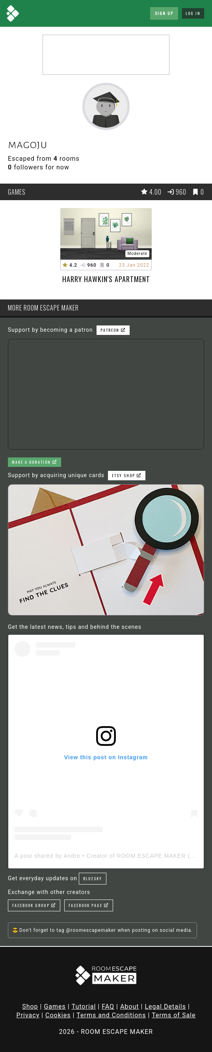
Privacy (28, 1015)
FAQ (108, 1006)
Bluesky (92, 878)
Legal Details (165, 1006)
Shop (30, 1006)
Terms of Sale (173, 1015)
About (129, 1006)
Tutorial (84, 1006)
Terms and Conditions (111, 1015)
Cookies (58, 1015)
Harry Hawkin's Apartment (106, 279)
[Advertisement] (106, 54)
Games (54, 1006)
